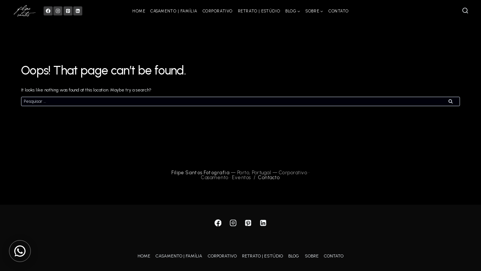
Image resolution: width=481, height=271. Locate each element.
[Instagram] (57, 10)
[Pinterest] (68, 10)
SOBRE (312, 256)
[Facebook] (48, 10)
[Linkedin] (77, 10)
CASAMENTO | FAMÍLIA (173, 11)
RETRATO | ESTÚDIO (259, 11)
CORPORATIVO (218, 11)
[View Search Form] (465, 11)
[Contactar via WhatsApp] (20, 251)
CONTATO (338, 11)
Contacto (269, 177)
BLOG (293, 256)
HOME (138, 11)
